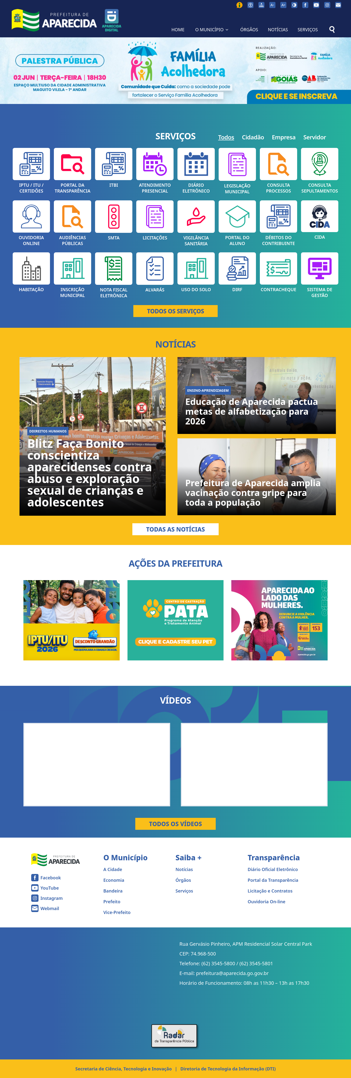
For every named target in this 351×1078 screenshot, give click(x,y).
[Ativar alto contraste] (294, 5)
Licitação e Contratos (270, 891)
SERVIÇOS (308, 29)
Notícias (184, 869)
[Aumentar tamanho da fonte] (283, 5)
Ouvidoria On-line (266, 901)
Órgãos (183, 880)
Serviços (184, 891)
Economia (113, 880)
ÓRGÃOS (249, 29)
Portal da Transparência (273, 880)
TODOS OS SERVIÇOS (175, 311)
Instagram (51, 898)
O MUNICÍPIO (212, 29)
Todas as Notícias (175, 529)
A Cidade (112, 869)
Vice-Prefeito (117, 912)
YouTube (49, 888)
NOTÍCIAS (278, 29)
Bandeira (113, 891)
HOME (178, 29)
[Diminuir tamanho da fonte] (272, 5)
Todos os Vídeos (175, 824)
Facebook (50, 878)
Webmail (49, 908)
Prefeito (111, 901)
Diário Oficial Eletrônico (273, 869)
